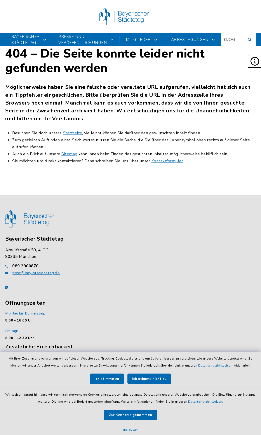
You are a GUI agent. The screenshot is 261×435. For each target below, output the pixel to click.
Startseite (72, 133)
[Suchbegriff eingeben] (238, 39)
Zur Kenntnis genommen (130, 414)
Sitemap (69, 154)
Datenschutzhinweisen (215, 365)
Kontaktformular (167, 161)
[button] (254, 61)
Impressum (131, 430)
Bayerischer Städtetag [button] (28, 39)
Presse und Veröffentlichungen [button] (86, 39)
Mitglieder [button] (141, 39)
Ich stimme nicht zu (149, 378)
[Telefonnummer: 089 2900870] (130, 266)
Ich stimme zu (107, 378)
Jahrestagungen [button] (192, 39)
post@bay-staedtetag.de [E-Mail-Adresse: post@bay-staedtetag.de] (36, 273)
